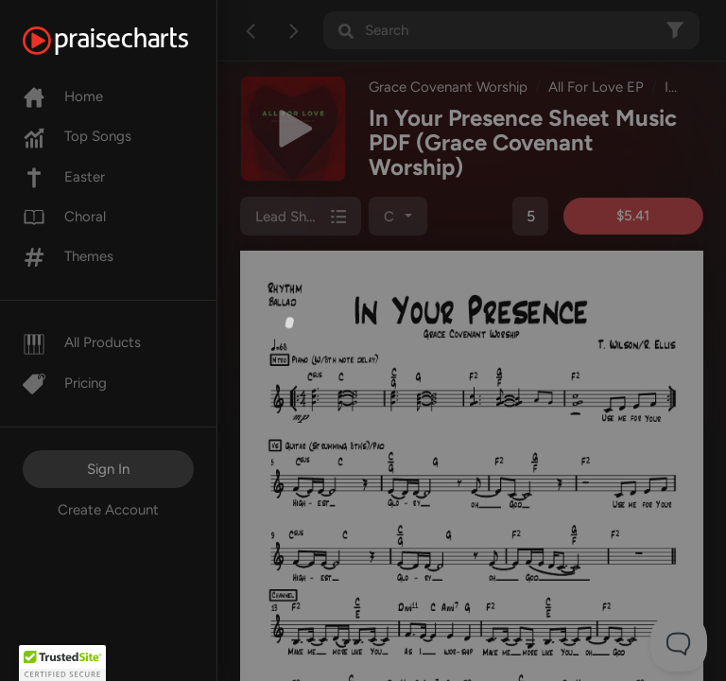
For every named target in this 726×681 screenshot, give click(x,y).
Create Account (108, 509)
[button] (62, 663)
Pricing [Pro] (65, 383)
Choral (64, 216)
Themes (68, 256)
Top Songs (77, 136)
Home (63, 96)
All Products (82, 342)
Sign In (108, 469)
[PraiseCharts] (129, 40)
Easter (64, 176)
